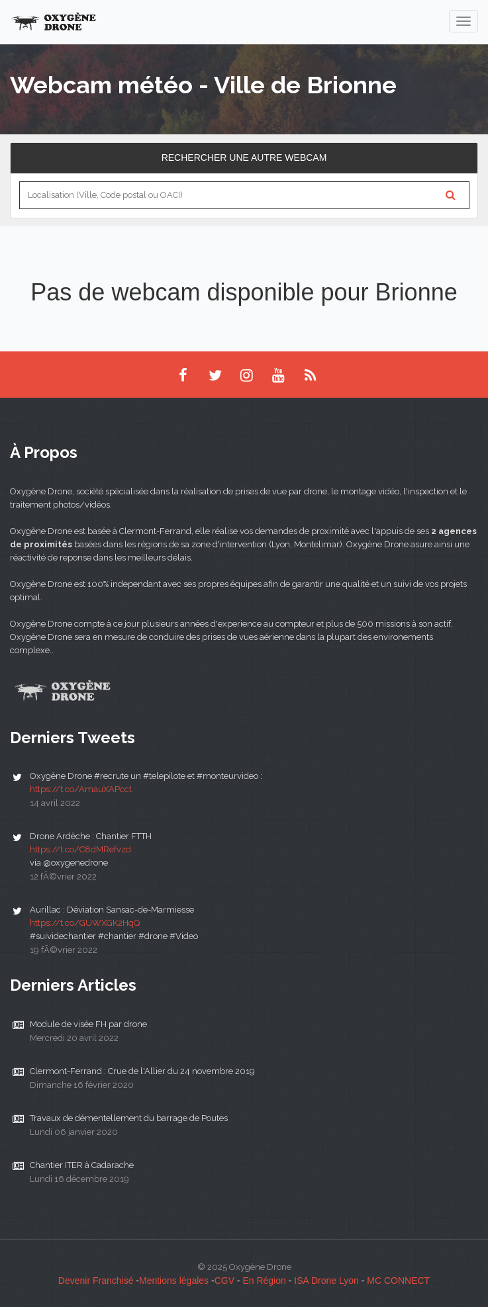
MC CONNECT (398, 1280)
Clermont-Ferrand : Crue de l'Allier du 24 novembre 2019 (142, 1071)
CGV (224, 1280)
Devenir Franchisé (96, 1280)
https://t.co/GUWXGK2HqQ (85, 923)
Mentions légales (174, 1280)
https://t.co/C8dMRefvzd (80, 849)
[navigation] (463, 21)
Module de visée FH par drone (88, 1024)
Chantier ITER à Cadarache (82, 1165)
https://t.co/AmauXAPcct (81, 789)
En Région (263, 1280)
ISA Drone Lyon (326, 1280)
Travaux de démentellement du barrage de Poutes (129, 1118)
